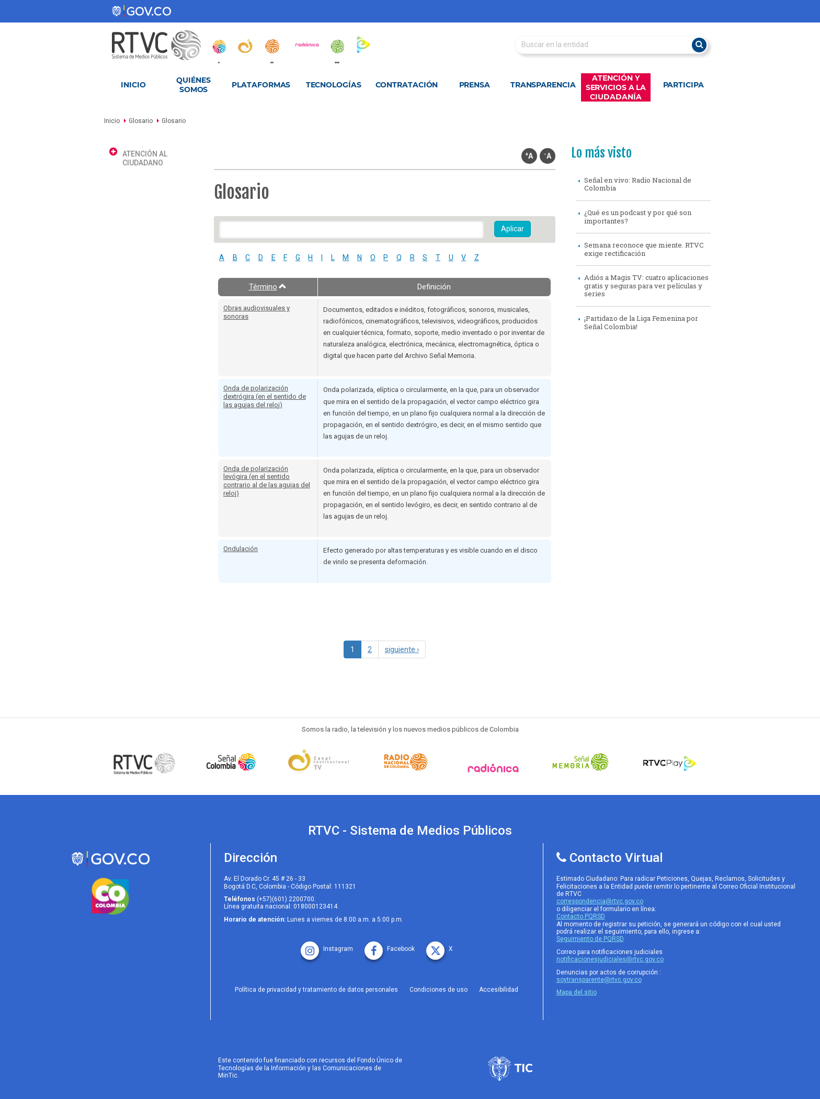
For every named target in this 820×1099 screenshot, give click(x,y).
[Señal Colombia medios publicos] (147, 763)
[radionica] (307, 44)
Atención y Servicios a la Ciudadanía (616, 87)
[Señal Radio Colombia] (408, 762)
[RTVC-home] (161, 45)
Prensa (474, 84)
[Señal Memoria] (583, 762)
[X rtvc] (439, 945)
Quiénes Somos (193, 84)
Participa (683, 84)
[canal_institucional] (245, 46)
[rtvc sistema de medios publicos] (110, 859)
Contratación (406, 84)
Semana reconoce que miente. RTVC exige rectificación (644, 249)
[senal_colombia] (218, 46)
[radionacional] (272, 46)
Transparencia (543, 84)
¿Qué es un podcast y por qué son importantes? (637, 217)
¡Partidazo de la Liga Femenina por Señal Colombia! (641, 322)
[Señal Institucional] (321, 762)
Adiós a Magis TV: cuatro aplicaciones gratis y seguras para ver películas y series (646, 285)
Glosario (141, 121)
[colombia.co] (110, 896)
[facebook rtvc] (389, 945)
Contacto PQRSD (580, 916)
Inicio (133, 84)
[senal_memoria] (336, 46)
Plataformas (261, 84)
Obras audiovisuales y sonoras (256, 312)
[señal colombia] (233, 762)
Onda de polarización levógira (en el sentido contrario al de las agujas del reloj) (266, 481)
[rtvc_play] (363, 44)
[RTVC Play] (670, 762)
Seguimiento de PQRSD (590, 939)
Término (268, 286)
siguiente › (402, 649)
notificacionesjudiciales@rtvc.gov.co (610, 959)
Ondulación (240, 549)
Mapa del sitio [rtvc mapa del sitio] (576, 992)
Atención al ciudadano (144, 158)
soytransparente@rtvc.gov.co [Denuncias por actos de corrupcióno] (599, 979)
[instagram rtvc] (327, 945)
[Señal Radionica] (495, 768)
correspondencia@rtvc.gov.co (599, 901)
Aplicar (512, 229)
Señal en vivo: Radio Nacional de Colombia (637, 184)
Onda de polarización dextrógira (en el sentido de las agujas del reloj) (264, 396)
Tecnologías (333, 84)
